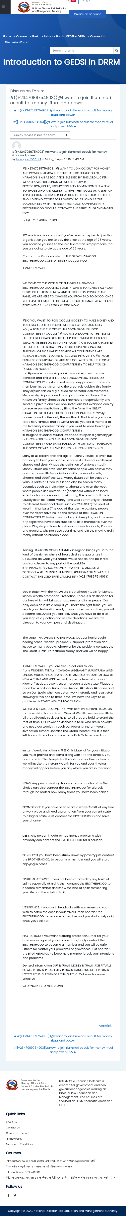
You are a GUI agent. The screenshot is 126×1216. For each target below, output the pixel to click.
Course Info (98, 36)
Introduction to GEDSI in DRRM (64, 36)
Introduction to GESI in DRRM (23, 1172)
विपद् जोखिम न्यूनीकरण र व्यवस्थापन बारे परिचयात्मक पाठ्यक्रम (39, 1166)
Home (7, 36)
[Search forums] (81, 50)
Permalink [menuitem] (104, 1026)
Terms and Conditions (19, 1144)
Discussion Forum (17, 42)
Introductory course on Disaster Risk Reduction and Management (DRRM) (50, 1161)
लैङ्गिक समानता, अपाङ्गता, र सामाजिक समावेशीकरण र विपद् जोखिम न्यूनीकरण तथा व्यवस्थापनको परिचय (61, 1177)
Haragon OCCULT (28, 159)
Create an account (87, 14)
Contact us (13, 1127)
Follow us (14, 1186)
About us (11, 1122)
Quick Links (15, 1114)
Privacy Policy (14, 1138)
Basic (35, 36)
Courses (22, 36)
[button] (44, 50)
